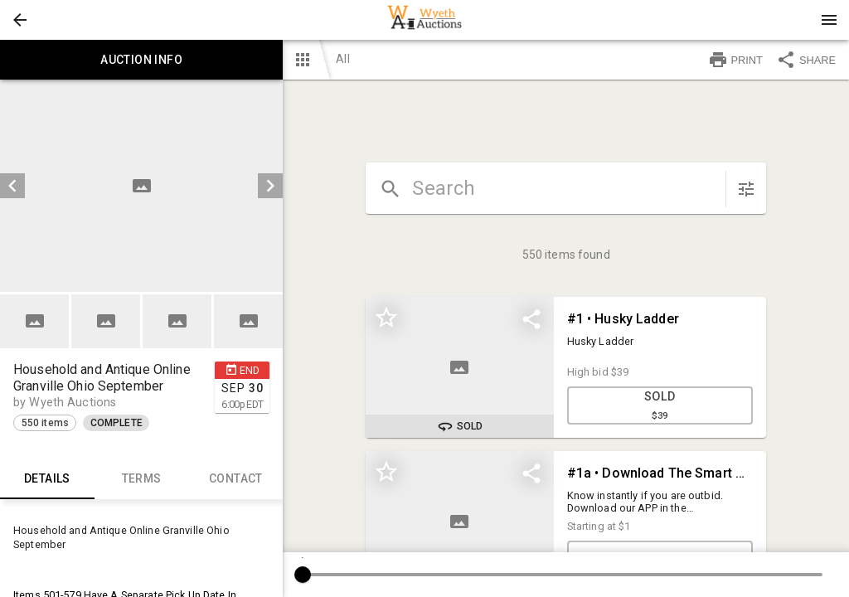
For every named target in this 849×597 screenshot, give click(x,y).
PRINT (735, 60)
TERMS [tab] (142, 479)
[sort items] (746, 189)
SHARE (806, 60)
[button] (20, 20)
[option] (141, 186)
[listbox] (141, 186)
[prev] (12, 185)
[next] (270, 185)
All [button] (342, 59)
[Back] (20, 20)
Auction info (141, 60)
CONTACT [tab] (236, 479)
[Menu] (829, 20)
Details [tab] (47, 479)
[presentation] (424, 20)
